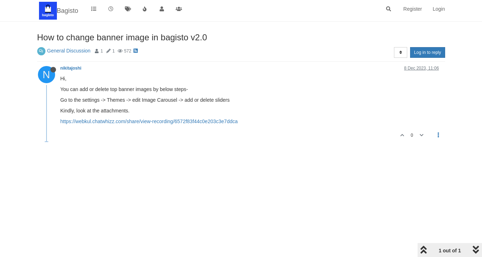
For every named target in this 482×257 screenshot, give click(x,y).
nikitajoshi (71, 68)
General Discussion (69, 51)
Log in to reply (427, 52)
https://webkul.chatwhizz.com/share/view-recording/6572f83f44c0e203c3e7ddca (149, 121)
